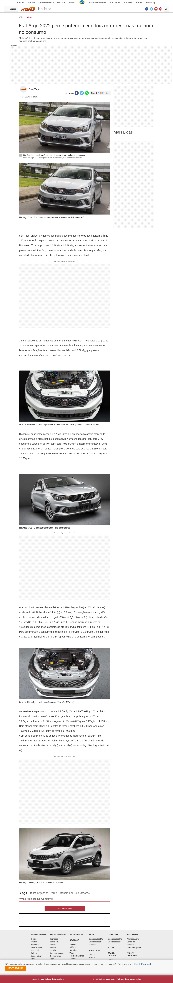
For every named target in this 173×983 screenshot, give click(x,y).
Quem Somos (38, 979)
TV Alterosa (114, 2)
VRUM (91, 934)
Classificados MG (96, 939)
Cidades (92, 954)
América (72, 944)
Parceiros (128, 2)
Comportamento (57, 953)
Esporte (31, 2)
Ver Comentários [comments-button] (65, 908)
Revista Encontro (112, 954)
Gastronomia (55, 956)
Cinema (53, 944)
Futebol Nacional (76, 955)
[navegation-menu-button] (11, 9)
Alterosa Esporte (134, 947)
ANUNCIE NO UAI (76, 934)
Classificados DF (96, 941)
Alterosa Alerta (133, 939)
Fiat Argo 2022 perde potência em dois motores (61, 893)
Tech (52, 958)
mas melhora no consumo (37, 899)
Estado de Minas (38, 934)
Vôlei (71, 953)
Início (21, 17)
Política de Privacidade (54, 979)
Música (53, 947)
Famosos (54, 939)
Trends (53, 950)
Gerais (33, 939)
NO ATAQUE (74, 940)
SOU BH (111, 947)
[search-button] (166, 9)
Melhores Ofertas (97, 2)
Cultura (34, 953)
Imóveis (72, 2)
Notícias (20, 2)
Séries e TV (54, 941)
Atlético (72, 947)
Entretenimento (46, 2)
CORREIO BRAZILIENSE (132, 954)
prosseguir (15, 968)
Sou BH (139, 2)
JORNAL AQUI (151, 2)
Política (34, 941)
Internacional (36, 947)
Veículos (61, 2)
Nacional (35, 950)
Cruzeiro (72, 950)
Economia (35, 944)
